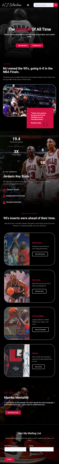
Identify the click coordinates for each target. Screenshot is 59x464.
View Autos (38, 367)
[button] (28, 5)
